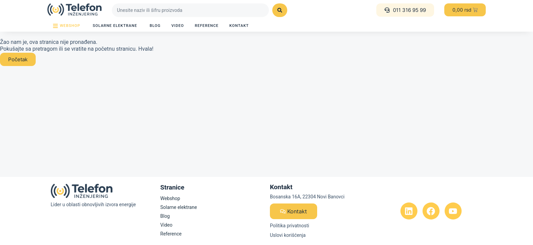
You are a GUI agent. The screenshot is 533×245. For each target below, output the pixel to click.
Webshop (170, 198)
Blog (165, 216)
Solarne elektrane (178, 207)
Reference (171, 233)
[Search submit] (279, 10)
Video (166, 225)
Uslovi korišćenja (288, 235)
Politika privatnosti (289, 225)
